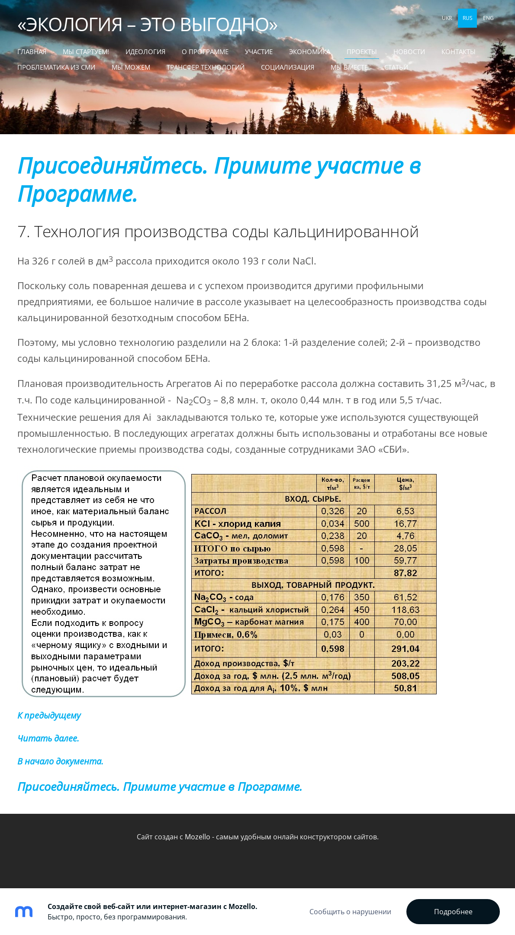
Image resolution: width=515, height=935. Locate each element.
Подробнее (453, 911)
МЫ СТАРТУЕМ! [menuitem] (86, 51)
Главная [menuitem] (31, 51)
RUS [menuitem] (468, 18)
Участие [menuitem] (259, 51)
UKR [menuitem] (447, 18)
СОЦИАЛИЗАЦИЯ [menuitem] (287, 67)
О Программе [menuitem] (205, 51)
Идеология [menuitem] (145, 51)
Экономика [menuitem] (309, 51)
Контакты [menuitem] (458, 51)
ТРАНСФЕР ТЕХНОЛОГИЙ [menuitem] (206, 67)
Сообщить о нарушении (350, 911)
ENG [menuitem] (488, 18)
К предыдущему (48, 715)
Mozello (197, 837)
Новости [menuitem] (409, 51)
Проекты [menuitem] (362, 51)
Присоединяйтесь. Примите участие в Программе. (219, 179)
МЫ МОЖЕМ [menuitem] (131, 67)
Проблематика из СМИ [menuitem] (56, 67)
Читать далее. (48, 738)
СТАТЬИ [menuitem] (396, 67)
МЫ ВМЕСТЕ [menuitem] (349, 67)
